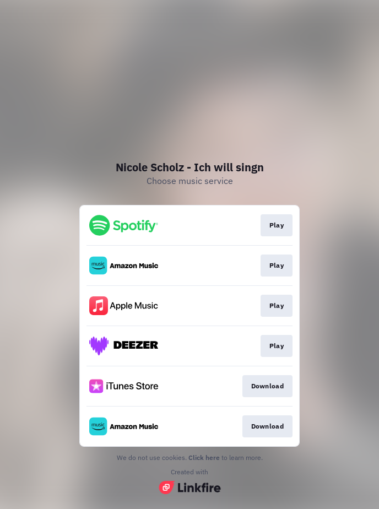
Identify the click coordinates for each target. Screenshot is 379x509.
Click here (204, 457)
